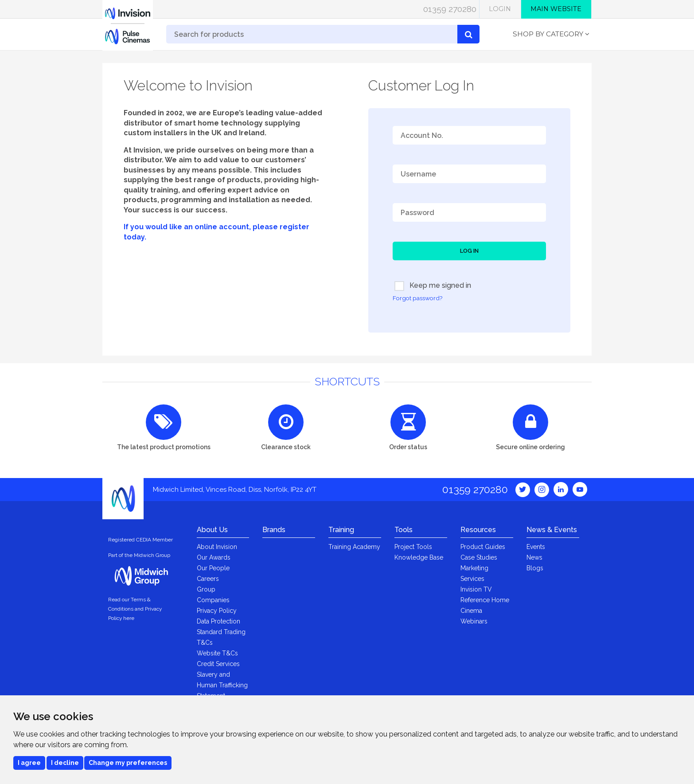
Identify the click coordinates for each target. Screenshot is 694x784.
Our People (213, 568)
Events (535, 546)
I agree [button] (29, 762)
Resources (478, 529)
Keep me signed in (432, 286)
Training (341, 529)
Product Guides (482, 546)
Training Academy (354, 546)
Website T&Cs (217, 653)
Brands (273, 529)
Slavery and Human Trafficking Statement (222, 685)
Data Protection (218, 621)
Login (500, 9)
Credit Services (218, 663)
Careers (208, 578)
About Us (212, 529)
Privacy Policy (217, 610)
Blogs (534, 568)
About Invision (217, 546)
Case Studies (478, 557)
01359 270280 (449, 9)
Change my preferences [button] (128, 762)
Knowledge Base (418, 557)
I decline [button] (65, 762)
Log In (469, 250)
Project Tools (413, 546)
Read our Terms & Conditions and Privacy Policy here (135, 608)
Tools (403, 529)
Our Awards (213, 557)
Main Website (555, 9)
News (534, 557)
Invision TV (476, 589)
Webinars (473, 621)
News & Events (551, 529)
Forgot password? (417, 298)
